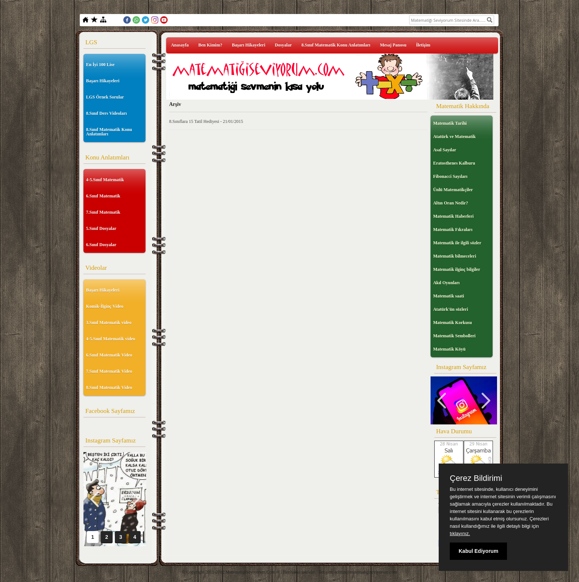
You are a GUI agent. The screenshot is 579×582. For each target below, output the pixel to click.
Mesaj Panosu (393, 45)
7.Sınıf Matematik (103, 212)
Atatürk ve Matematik (454, 136)
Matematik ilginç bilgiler (456, 269)
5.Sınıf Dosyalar (101, 228)
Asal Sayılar (444, 149)
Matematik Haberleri (453, 216)
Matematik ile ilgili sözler (457, 242)
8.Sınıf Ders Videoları (106, 113)
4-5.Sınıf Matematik (105, 179)
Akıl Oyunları (446, 282)
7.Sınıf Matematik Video (109, 371)
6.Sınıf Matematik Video (109, 355)
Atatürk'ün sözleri (450, 309)
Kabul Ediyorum (478, 551)
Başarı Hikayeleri (102, 80)
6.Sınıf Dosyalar (101, 244)
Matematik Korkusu (452, 322)
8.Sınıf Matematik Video (109, 387)
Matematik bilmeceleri (454, 256)
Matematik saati (448, 296)
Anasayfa (180, 45)
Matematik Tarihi (450, 123)
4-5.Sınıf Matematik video (110, 338)
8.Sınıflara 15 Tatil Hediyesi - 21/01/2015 (206, 121)
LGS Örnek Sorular (105, 97)
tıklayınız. (460, 533)
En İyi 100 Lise (100, 64)
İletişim (423, 45)
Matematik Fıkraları (452, 229)
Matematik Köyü (449, 349)
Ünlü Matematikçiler (453, 189)
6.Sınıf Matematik (103, 196)
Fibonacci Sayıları (450, 176)
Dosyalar (283, 45)
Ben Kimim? (210, 45)
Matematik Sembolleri (454, 335)
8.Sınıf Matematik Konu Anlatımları (109, 132)
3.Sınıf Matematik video (108, 322)
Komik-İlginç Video (104, 306)
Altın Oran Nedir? (450, 203)
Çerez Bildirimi (476, 478)
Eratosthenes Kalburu (454, 163)
